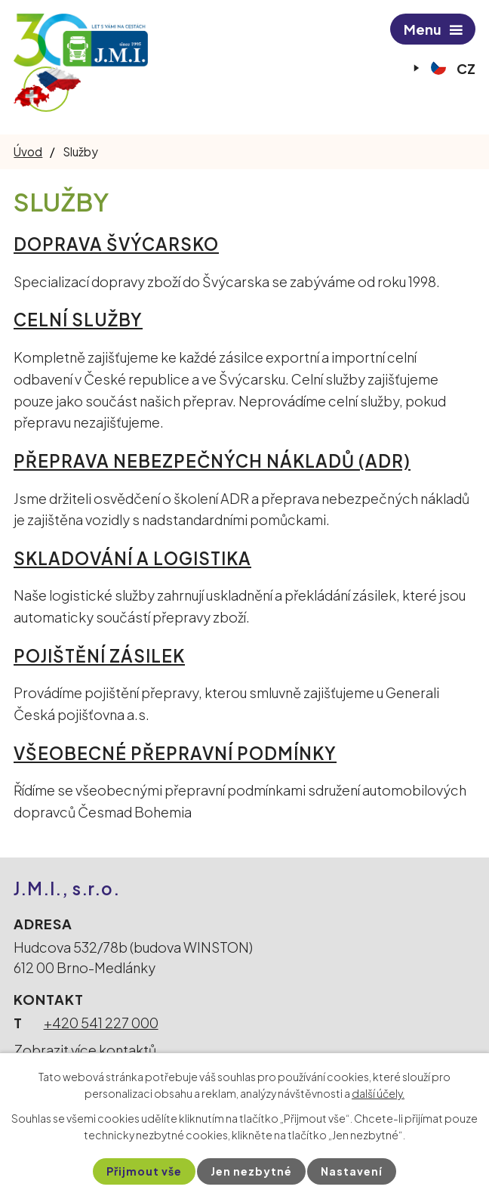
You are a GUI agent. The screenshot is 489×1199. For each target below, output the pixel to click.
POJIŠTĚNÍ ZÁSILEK (99, 655)
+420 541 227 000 (101, 1022)
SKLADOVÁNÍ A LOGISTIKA (132, 558)
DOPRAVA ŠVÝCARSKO (116, 244)
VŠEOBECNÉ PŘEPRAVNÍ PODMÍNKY (175, 753)
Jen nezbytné (251, 1171)
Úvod (28, 151)
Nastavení (352, 1171)
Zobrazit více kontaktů (85, 1049)
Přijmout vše (144, 1171)
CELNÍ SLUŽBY (78, 319)
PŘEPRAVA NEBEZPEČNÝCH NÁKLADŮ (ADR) (212, 460)
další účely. (378, 1093)
